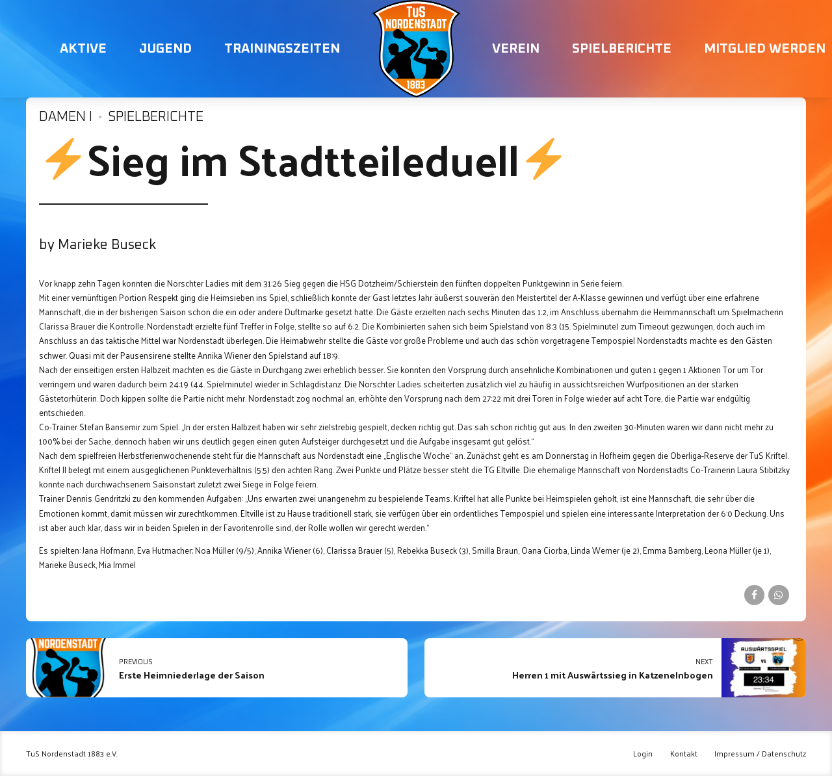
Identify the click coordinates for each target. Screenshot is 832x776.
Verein (516, 48)
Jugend (165, 48)
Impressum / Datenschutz (760, 753)
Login (643, 753)
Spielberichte (621, 48)
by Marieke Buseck (97, 245)
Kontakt (683, 753)
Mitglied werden (765, 48)
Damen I (65, 116)
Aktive (83, 48)
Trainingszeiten (282, 48)
